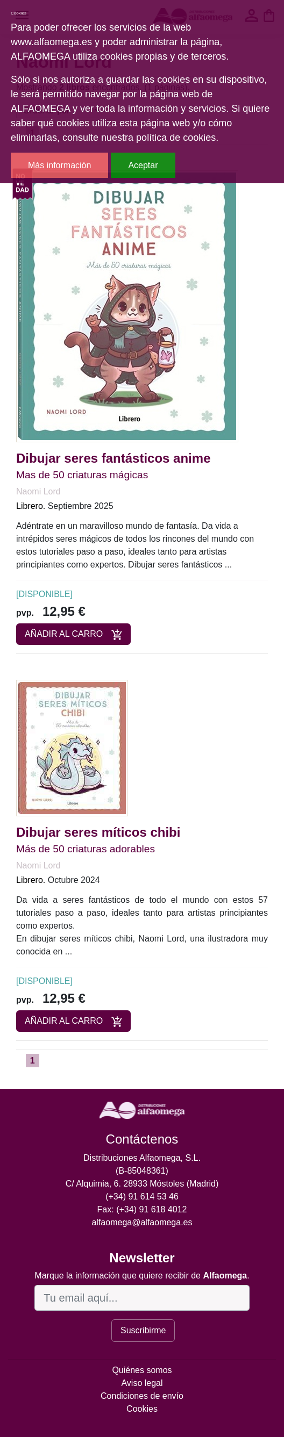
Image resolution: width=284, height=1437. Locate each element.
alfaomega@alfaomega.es (141, 1222)
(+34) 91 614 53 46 (142, 1196)
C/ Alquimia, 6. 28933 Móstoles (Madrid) (142, 1183)
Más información (59, 165)
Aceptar (143, 165)
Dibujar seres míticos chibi (98, 832)
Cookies (142, 1408)
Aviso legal (141, 1383)
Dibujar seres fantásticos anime (113, 458)
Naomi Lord (38, 491)
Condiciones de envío (142, 1395)
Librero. (30, 506)
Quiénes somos (142, 1370)
